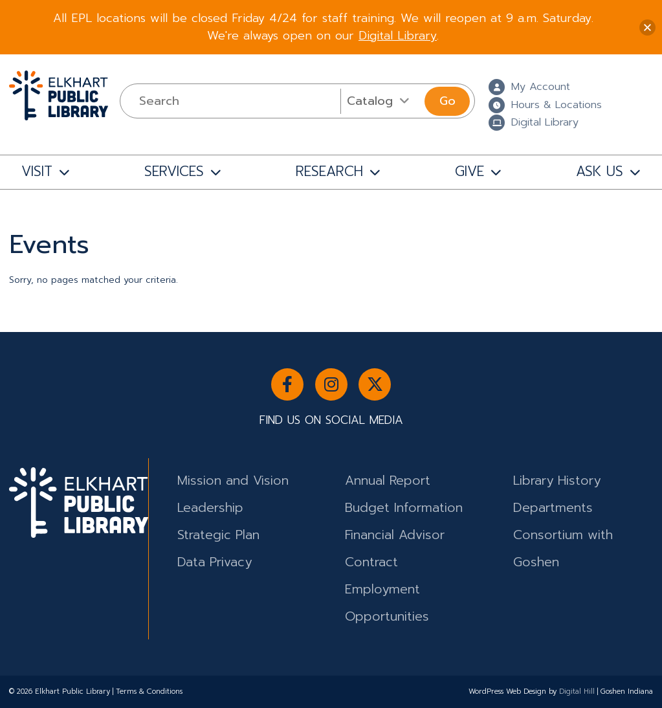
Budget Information (404, 507)
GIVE (469, 171)
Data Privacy (214, 562)
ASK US (599, 171)
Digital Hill (577, 691)
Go (447, 101)
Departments (553, 507)
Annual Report (387, 480)
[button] (647, 27)
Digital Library (398, 36)
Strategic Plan (218, 534)
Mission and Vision (233, 480)
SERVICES (174, 171)
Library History (557, 480)
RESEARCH (329, 171)
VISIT (36, 171)
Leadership (210, 507)
